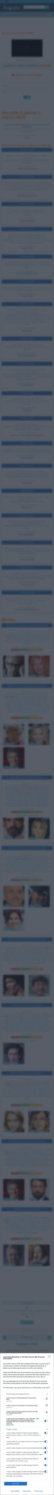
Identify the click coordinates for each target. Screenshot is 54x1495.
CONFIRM (15, 1483)
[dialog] (27, 1424)
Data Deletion (15, 1491)
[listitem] (27, 1394)
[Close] (50, 1357)
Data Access (27, 1491)
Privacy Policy (38, 1491)
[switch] (46, 1399)
